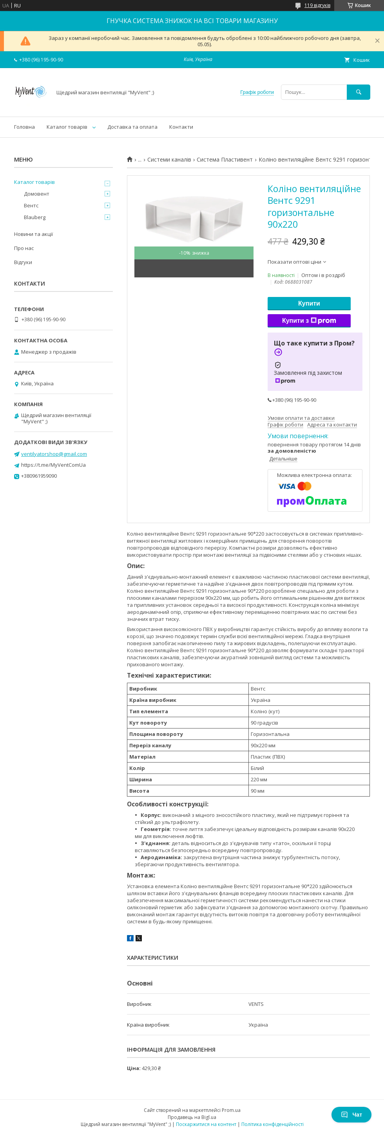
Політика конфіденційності (272, 1124)
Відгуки (23, 262)
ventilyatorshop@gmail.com (54, 454)
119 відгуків (317, 5)
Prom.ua (231, 1110)
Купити (309, 303)
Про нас (24, 248)
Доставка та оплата (132, 126)
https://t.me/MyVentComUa (53, 465)
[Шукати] (358, 92)
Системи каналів (169, 159)
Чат (351, 1114)
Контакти (181, 126)
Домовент (36, 193)
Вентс (31, 205)
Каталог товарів (67, 126)
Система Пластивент (225, 159)
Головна (24, 126)
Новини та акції (33, 233)
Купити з (309, 320)
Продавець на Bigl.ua (192, 1117)
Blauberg (34, 217)
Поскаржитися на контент (206, 1124)
